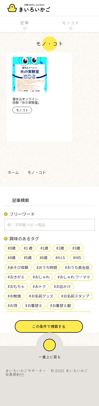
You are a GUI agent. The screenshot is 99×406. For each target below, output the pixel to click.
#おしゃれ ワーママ (74, 276)
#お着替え (33, 305)
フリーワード (22, 214)
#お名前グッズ (41, 296)
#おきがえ (16, 276)
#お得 (12, 305)
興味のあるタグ (24, 238)
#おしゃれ (41, 276)
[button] (49, 326)
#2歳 (60, 248)
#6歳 (44, 257)
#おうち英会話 (77, 267)
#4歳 (12, 257)
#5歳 (28, 257)
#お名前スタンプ (75, 296)
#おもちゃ (16, 286)
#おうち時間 (46, 267)
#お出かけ (62, 286)
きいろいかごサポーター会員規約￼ (25, 372)
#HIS (77, 257)
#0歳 (12, 248)
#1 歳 (28, 248)
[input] (49, 225)
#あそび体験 (18, 267)
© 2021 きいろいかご (69, 370)
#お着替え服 (60, 305)
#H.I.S (60, 257)
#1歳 (44, 248)
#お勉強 (14, 296)
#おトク (39, 286)
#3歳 (76, 248)
